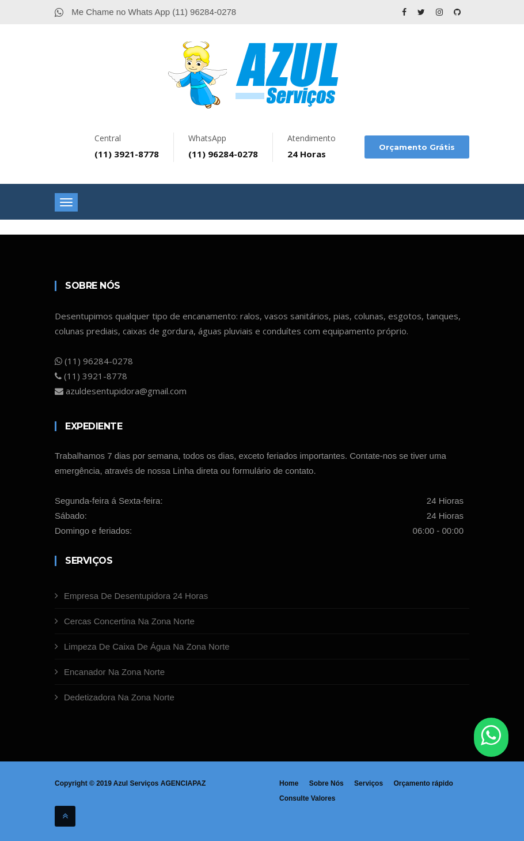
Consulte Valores (307, 798)
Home (288, 783)
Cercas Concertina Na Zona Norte (129, 621)
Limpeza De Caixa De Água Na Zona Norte (147, 646)
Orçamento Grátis (417, 147)
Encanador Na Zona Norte (114, 672)
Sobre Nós (326, 783)
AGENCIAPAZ (182, 783)
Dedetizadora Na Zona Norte (119, 697)
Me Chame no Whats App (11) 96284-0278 (145, 12)
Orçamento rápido (423, 783)
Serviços (368, 783)
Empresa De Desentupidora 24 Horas (136, 596)
